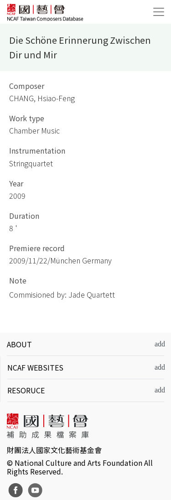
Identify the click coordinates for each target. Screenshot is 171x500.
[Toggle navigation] (158, 12)
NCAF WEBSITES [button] (35, 367)
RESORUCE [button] (26, 390)
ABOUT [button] (19, 344)
